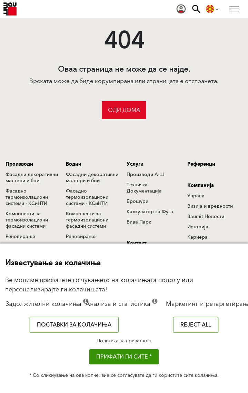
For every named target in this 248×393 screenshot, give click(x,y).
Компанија (200, 186)
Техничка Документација (144, 188)
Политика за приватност (124, 341)
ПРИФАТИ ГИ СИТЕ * (124, 357)
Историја (197, 227)
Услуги (135, 164)
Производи (19, 164)
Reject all (195, 325)
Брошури (137, 201)
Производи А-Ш (146, 174)
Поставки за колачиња (74, 325)
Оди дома (124, 110)
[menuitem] (181, 9)
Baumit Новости (205, 217)
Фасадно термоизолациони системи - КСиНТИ (27, 197)
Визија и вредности (210, 206)
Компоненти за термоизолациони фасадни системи (27, 220)
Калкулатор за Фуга (150, 212)
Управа (196, 196)
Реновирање (20, 236)
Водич (73, 164)
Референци (201, 164)
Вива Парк (139, 222)
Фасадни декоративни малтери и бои (32, 177)
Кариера (197, 237)
